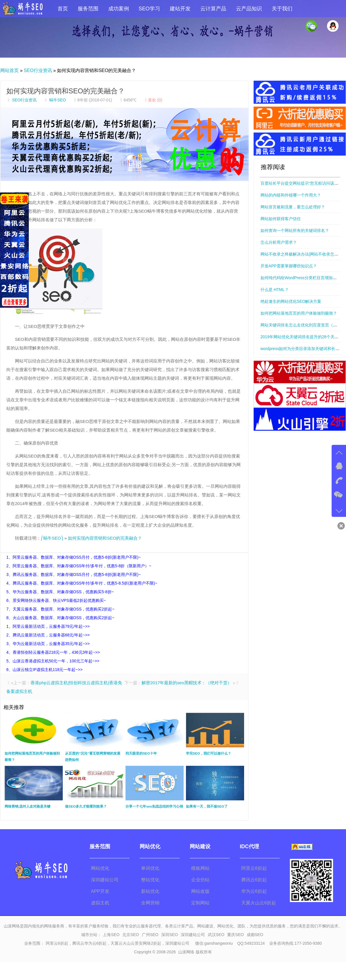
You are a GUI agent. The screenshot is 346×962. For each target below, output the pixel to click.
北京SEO (130, 934)
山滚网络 (186, 952)
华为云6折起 (254, 891)
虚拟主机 (100, 902)
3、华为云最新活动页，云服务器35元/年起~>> (48, 643)
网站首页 (9, 70)
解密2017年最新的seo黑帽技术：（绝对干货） (187, 682)
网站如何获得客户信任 (281, 218)
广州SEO (150, 934)
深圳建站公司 (105, 879)
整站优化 (150, 879)
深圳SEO (169, 934)
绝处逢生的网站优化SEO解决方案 (291, 301)
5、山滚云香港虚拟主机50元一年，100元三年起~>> (52, 661)
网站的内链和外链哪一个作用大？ (291, 195)
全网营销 (150, 902)
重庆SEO (235, 934)
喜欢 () (152, 100)
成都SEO (255, 934)
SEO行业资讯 (38, 70)
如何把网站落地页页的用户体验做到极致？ (299, 313)
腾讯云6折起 (254, 879)
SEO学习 (149, 9)
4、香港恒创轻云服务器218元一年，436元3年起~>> (53, 652)
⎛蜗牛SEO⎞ (52, 538)
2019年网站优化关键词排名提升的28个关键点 (302, 336)
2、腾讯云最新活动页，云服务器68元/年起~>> (48, 635)
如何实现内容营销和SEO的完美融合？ (65, 91)
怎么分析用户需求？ (279, 242)
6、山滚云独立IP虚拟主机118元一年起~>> (44, 669)
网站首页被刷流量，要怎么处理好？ (293, 207)
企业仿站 (200, 879)
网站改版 (200, 891)
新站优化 (150, 891)
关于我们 (282, 9)
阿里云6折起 (254, 868)
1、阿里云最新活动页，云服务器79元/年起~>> (48, 626)
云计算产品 (213, 9)
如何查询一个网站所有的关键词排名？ (295, 230)
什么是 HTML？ (275, 289)
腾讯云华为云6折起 (89, 943)
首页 (63, 9)
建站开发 (180, 9)
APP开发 (100, 891)
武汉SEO (216, 934)
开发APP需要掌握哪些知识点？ (289, 266)
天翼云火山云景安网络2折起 (136, 943)
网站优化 (100, 868)
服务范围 (88, 9)
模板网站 (200, 868)
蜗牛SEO (57, 100)
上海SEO (111, 934)
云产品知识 (249, 9)
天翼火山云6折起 (258, 902)
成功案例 (118, 9)
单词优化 (150, 868)
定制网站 (200, 902)
